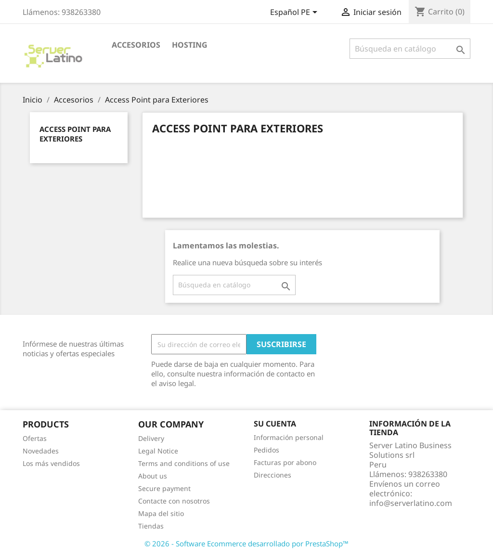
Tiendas (151, 525)
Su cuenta (275, 423)
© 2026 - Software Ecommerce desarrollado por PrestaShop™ (246, 543)
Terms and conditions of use (184, 463)
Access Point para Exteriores (75, 133)
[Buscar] (410, 49)
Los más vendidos (51, 463)
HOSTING (190, 44)
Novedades (41, 450)
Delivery (151, 438)
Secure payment (164, 488)
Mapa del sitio (161, 513)
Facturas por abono (285, 462)
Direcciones (272, 474)
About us (152, 475)
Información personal (289, 437)
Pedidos (266, 449)
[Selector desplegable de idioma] (295, 13)
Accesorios (136, 44)
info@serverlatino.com (410, 503)
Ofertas (35, 438)
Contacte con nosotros (174, 500)
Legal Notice (158, 450)
